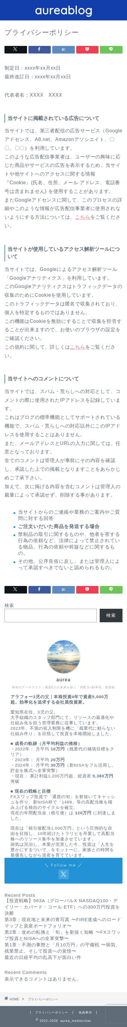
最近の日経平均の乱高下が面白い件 (43, 957)
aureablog (63, 10)
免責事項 (85, 1012)
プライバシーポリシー (51, 1012)
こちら (82, 217)
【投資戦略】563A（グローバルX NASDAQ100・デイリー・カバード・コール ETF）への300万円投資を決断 (62, 907)
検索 (9, 605)
